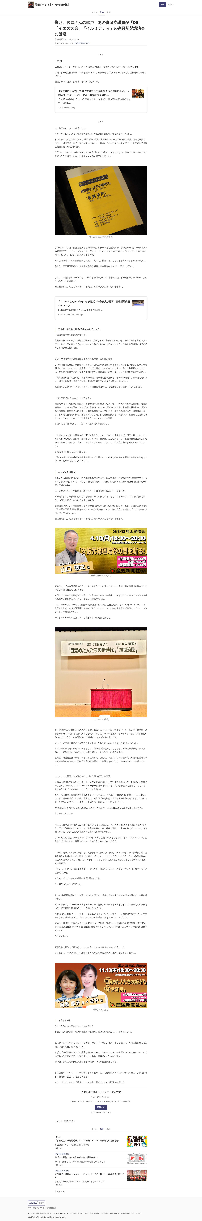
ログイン (171, 4)
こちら (108, 1112)
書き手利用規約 (33, 1213)
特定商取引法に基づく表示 (79, 1213)
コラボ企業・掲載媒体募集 (109, 1213)
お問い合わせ (94, 1213)
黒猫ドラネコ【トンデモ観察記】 (52, 4)
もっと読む (60, 1191)
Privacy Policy (42, 1217)
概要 (108, 12)
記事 (102, 12)
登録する (101, 1107)
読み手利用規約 (45, 1213)
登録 (162, 5)
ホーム (94, 12)
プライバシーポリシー (60, 1213)
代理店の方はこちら (127, 1213)
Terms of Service (55, 1217)
